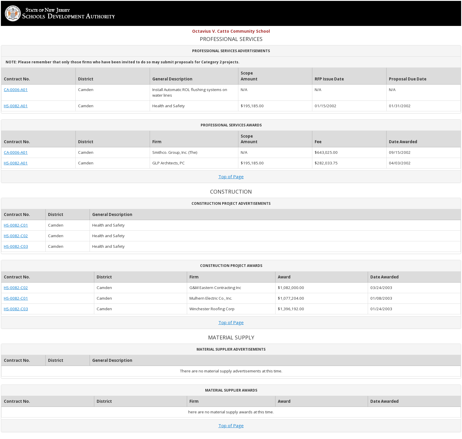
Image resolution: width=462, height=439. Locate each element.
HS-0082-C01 (16, 225)
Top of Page (231, 176)
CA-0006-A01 (16, 89)
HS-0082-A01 (16, 105)
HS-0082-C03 (16, 246)
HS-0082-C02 (16, 235)
